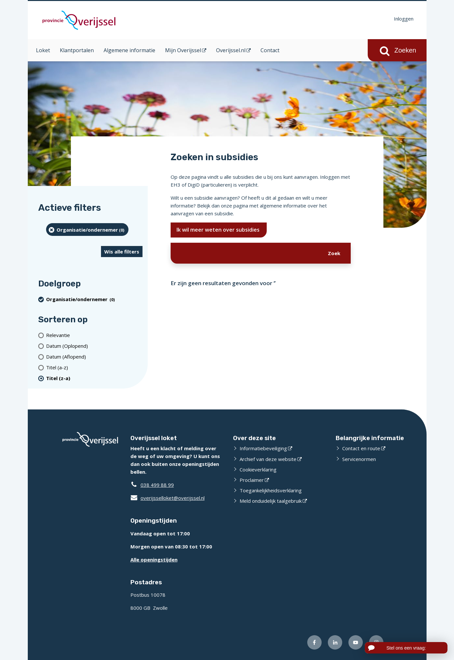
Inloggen (403, 18)
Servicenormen (359, 459)
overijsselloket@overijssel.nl (167, 498)
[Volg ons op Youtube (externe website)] (355, 642)
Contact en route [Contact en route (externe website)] (361, 448)
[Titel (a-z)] (94, 367)
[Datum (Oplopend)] (94, 345)
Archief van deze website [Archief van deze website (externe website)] (268, 459)
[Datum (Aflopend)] (94, 356)
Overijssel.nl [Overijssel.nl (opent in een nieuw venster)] (230, 50)
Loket (43, 50)
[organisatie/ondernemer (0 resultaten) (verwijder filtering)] (87, 229)
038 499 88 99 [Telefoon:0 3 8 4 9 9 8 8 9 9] (157, 485)
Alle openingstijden (153, 559)
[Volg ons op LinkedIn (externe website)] (335, 642)
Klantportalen (77, 50)
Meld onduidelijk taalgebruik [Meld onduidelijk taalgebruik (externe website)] (271, 501)
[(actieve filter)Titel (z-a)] (94, 378)
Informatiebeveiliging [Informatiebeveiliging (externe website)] (263, 448)
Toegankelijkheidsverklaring (271, 490)
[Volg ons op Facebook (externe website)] (314, 642)
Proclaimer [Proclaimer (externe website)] (252, 480)
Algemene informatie (129, 50)
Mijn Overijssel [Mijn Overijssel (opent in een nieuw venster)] (183, 50)
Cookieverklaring (258, 469)
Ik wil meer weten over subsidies (219, 229)
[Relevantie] (94, 335)
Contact (270, 50)
